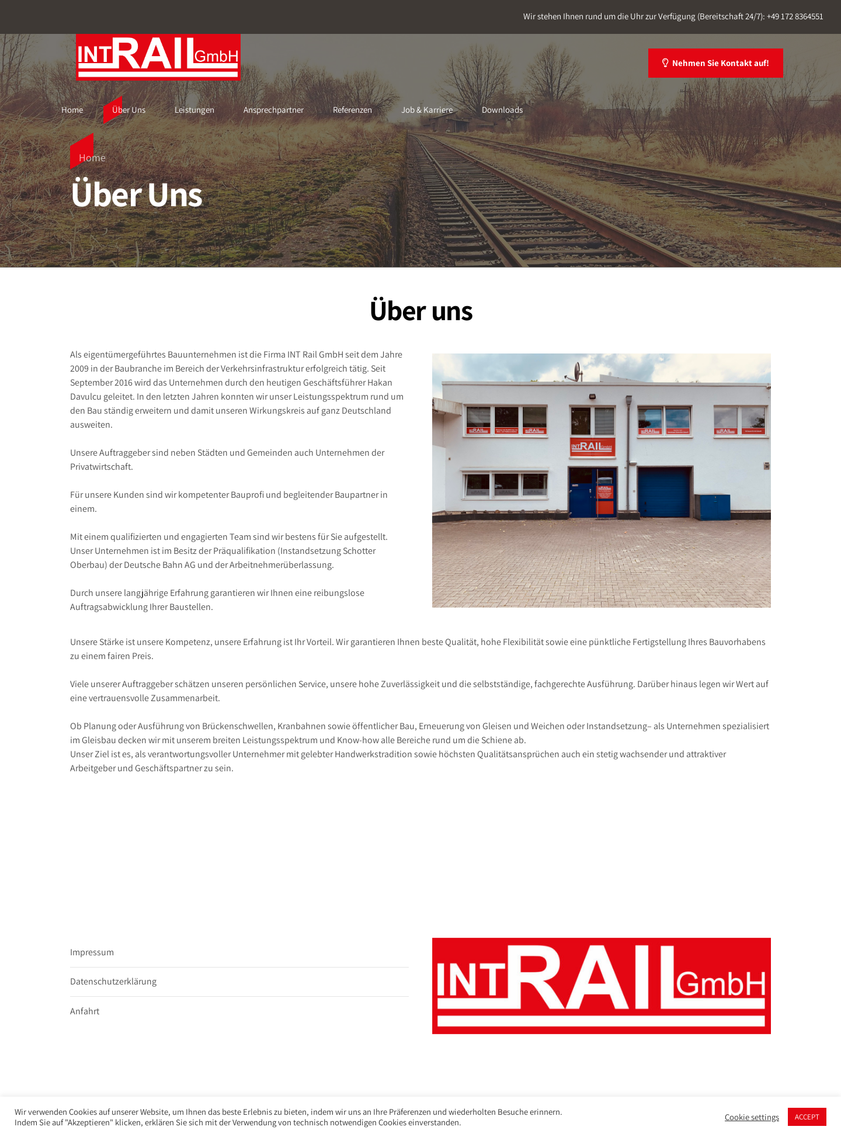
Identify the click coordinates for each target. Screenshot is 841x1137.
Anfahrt (84, 1011)
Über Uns (128, 109)
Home (72, 109)
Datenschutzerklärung (113, 981)
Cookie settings (752, 1117)
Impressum (92, 952)
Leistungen (194, 109)
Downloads (502, 109)
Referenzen (352, 109)
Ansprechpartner (274, 109)
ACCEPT (807, 1117)
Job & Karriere (427, 109)
